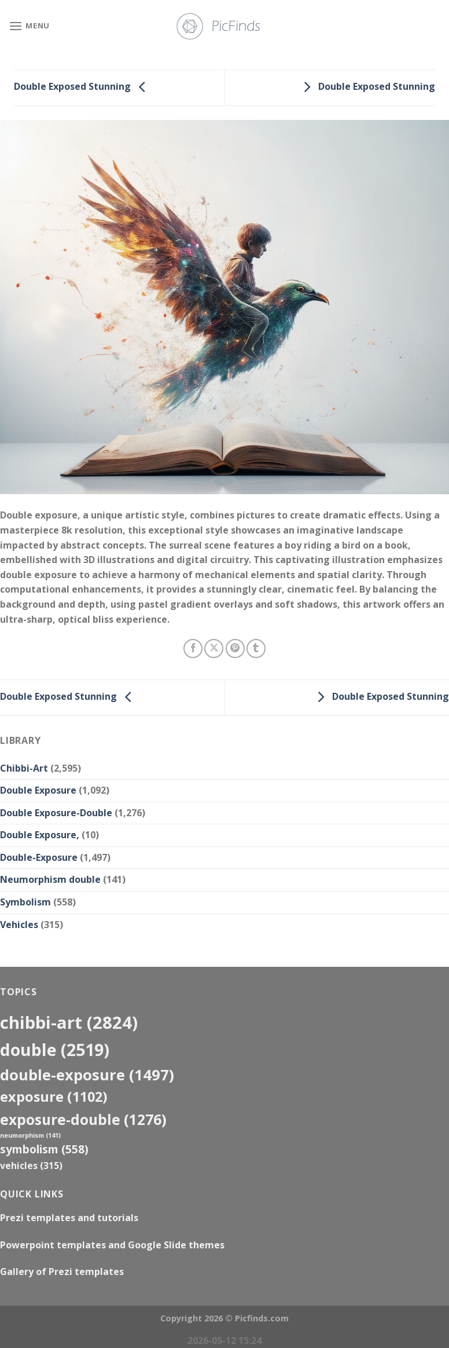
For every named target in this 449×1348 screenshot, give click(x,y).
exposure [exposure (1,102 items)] (54, 1096)
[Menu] (29, 26)
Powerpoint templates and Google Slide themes (112, 1245)
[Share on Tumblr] (256, 648)
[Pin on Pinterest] (235, 648)
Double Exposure (38, 790)
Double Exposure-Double (56, 812)
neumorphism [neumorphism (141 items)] (30, 1135)
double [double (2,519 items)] (54, 1049)
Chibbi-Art (24, 768)
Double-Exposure (39, 857)
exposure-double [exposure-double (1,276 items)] (83, 1119)
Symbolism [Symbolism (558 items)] (44, 1149)
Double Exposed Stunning (83, 87)
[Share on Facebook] (193, 648)
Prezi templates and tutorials (69, 1217)
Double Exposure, (39, 834)
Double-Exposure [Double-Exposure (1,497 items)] (87, 1074)
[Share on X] (213, 648)
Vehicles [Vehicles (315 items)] (31, 1165)
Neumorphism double (50, 879)
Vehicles (19, 924)
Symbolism (25, 902)
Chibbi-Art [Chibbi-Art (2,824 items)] (69, 1022)
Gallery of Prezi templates (62, 1271)
